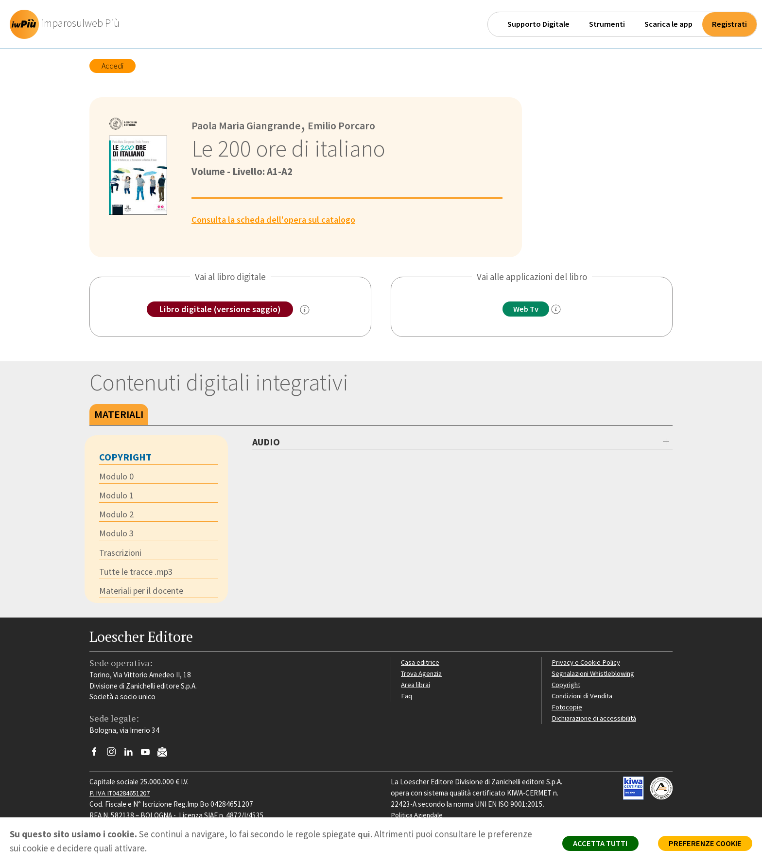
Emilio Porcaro (345, 125)
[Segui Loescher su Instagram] (114, 757)
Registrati (729, 24)
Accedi (112, 66)
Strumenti (607, 24)
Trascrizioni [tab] (121, 555)
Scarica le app (668, 24)
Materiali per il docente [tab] (144, 594)
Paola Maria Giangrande (247, 125)
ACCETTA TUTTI (592, 844)
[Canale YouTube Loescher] (148, 757)
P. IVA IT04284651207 (122, 795)
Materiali (118, 415)
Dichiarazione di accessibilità (596, 720)
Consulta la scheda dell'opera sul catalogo (277, 219)
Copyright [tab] (125, 457)
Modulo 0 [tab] (117, 477)
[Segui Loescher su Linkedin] (131, 757)
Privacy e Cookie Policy (587, 665)
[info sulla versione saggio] (307, 310)
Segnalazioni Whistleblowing (596, 676)
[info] (558, 310)
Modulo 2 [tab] (117, 516)
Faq (406, 698)
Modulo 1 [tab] (117, 496)
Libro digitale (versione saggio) (219, 309)
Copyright (567, 687)
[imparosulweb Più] (68, 24)
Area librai (416, 687)
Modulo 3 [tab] (117, 535)
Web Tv (526, 309)
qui (364, 834)
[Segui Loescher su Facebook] (97, 757)
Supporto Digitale (538, 24)
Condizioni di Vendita (584, 698)
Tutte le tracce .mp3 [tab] (138, 574)
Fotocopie (568, 709)
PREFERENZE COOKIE (702, 844)
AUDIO (266, 442)
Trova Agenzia (423, 676)
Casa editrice (421, 665)
